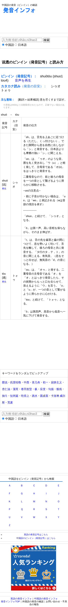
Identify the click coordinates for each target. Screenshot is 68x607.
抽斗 (4, 395)
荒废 (10, 402)
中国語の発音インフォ (46, 598)
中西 (26, 382)
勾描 (51, 389)
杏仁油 (6, 389)
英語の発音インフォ (21, 598)
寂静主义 (56, 382)
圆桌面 (44, 395)
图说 (4, 382)
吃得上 (25, 395)
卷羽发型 (26, 389)
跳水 (34, 395)
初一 (45, 382)
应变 (43, 389)
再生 (4, 188)
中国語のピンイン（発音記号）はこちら (35, 538)
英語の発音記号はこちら (36, 534)
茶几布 (36, 382)
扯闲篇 (14, 395)
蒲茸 (15, 389)
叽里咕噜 (15, 382)
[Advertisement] (29, 24)
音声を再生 (23, 80)
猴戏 (59, 389)
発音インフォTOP (10, 601)
